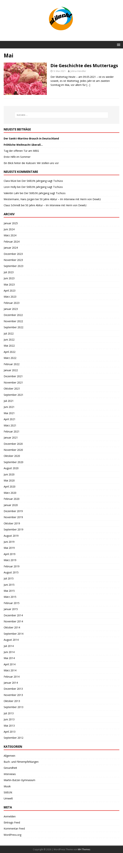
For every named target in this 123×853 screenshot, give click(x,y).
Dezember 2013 (13, 688)
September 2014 (13, 633)
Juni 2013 (9, 719)
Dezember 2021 (13, 376)
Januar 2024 (11, 247)
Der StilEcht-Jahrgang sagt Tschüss (42, 181)
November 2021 (13, 382)
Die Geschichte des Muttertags (84, 65)
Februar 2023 (11, 303)
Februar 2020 (11, 499)
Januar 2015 (11, 609)
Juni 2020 (9, 474)
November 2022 (13, 321)
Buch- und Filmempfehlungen (21, 761)
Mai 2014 (9, 658)
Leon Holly (10, 187)
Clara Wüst (10, 181)
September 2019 (13, 529)
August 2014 (11, 639)
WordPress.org (12, 834)
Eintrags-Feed (12, 822)
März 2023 (10, 296)
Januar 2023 (11, 309)
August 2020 (11, 468)
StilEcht (8, 792)
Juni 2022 (9, 339)
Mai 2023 (9, 284)
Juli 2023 (9, 272)
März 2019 (10, 560)
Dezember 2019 (13, 511)
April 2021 (9, 419)
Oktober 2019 (12, 523)
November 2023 (13, 260)
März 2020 (10, 492)
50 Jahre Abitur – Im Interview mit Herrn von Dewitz (70, 199)
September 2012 (13, 737)
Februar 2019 (11, 566)
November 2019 (13, 517)
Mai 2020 (9, 480)
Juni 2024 (9, 229)
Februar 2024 (11, 241)
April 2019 (9, 554)
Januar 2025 (11, 223)
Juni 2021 (9, 407)
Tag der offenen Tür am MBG (21, 150)
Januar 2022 (11, 370)
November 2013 (13, 695)
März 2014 (10, 670)
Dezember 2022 (13, 315)
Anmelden (10, 816)
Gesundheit (10, 768)
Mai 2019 (9, 548)
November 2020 (13, 450)
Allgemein (9, 755)
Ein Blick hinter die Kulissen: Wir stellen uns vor (31, 163)
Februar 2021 (11, 431)
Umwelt (8, 798)
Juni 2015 (9, 584)
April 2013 (9, 731)
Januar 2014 (11, 682)
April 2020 (9, 486)
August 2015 (11, 572)
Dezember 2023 (13, 254)
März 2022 (10, 358)
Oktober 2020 (12, 456)
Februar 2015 (11, 603)
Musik (7, 786)
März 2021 (10, 425)
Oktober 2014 (12, 627)
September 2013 (13, 707)
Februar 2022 (11, 364)
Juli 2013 (9, 713)
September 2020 (13, 462)
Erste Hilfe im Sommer (17, 157)
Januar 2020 (11, 505)
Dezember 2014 (13, 615)
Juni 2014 (9, 652)
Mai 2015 (9, 590)
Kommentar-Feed (14, 828)
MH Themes (84, 849)
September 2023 (13, 266)
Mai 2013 (9, 725)
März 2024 (10, 235)
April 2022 (9, 352)
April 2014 (9, 664)
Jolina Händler (78, 71)
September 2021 (13, 395)
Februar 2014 (11, 676)
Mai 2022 (9, 345)
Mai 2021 (9, 413)
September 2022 (13, 327)
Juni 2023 (9, 278)
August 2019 (11, 535)
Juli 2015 (9, 578)
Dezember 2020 (13, 443)
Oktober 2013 (12, 701)
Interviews (10, 774)
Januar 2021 (11, 437)
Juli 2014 (9, 646)
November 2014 (13, 621)
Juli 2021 (9, 401)
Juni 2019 (9, 541)
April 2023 (9, 290)
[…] (88, 85)
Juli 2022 (9, 333)
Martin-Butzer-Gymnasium (19, 780)
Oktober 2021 (12, 388)
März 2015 (10, 597)
